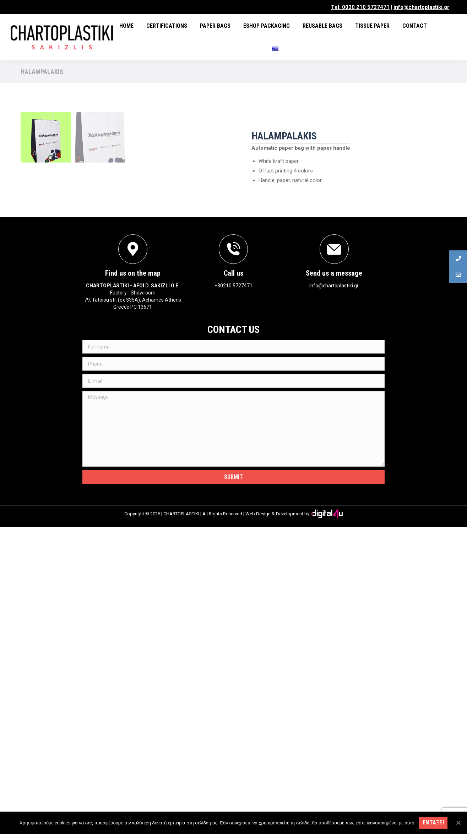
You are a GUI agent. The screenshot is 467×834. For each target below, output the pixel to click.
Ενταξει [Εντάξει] (433, 822)
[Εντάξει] (458, 822)
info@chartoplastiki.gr (421, 7)
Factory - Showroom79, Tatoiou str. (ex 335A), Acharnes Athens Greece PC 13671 (132, 607)
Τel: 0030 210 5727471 (360, 7)
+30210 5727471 (233, 593)
